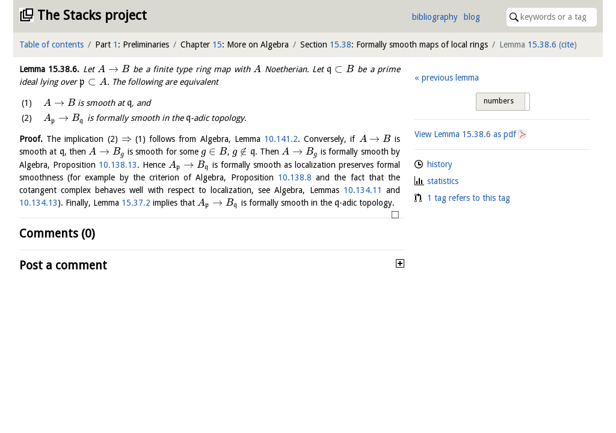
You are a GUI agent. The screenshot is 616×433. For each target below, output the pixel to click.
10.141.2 (281, 139)
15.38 (340, 44)
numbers (499, 101)
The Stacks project (92, 15)
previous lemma (450, 77)
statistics (442, 181)
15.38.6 (542, 44)
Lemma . (49, 69)
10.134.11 (362, 190)
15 (217, 44)
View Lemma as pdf (465, 134)
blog (472, 17)
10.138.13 (118, 165)
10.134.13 (38, 202)
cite (567, 44)
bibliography (435, 17)
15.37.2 (136, 202)
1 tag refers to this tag (468, 198)
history (439, 164)
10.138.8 (295, 177)
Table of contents (51, 44)
